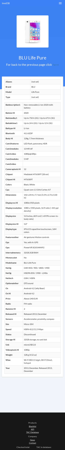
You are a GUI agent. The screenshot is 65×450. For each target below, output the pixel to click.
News (32, 440)
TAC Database (32, 432)
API (32, 429)
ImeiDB (6, 3)
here (56, 64)
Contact (32, 443)
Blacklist (32, 426)
